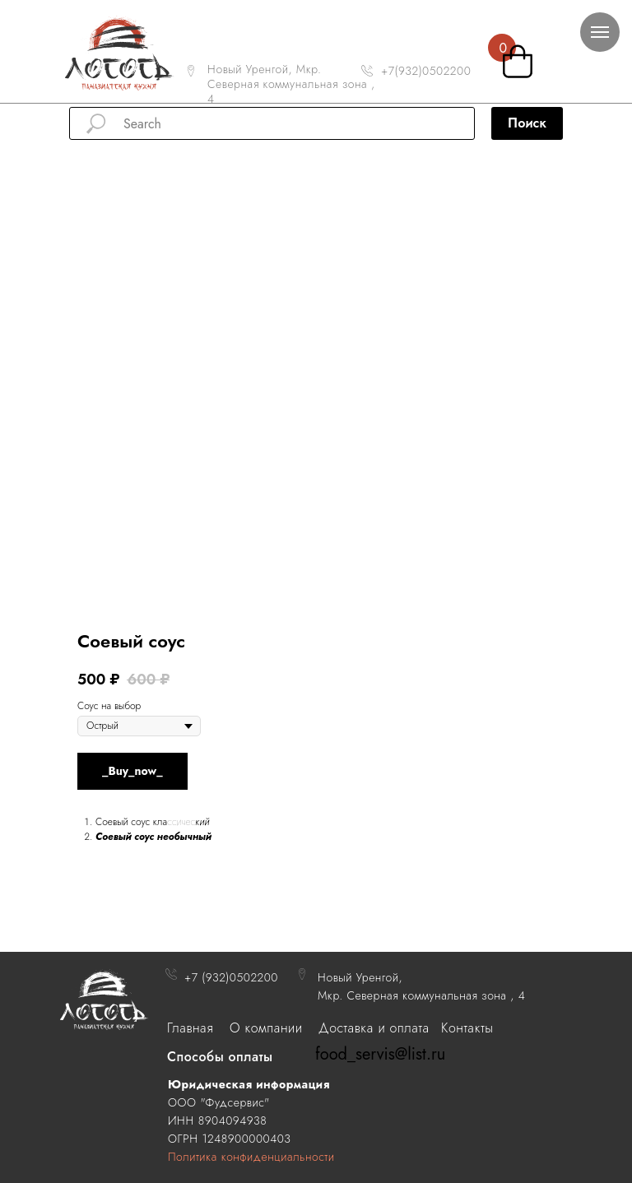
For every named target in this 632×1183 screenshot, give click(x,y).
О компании (266, 1027)
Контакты (467, 1027)
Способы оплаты (220, 1056)
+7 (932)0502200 (231, 977)
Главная (190, 1027)
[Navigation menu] (600, 32)
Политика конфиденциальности (251, 1156)
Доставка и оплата (374, 1027)
